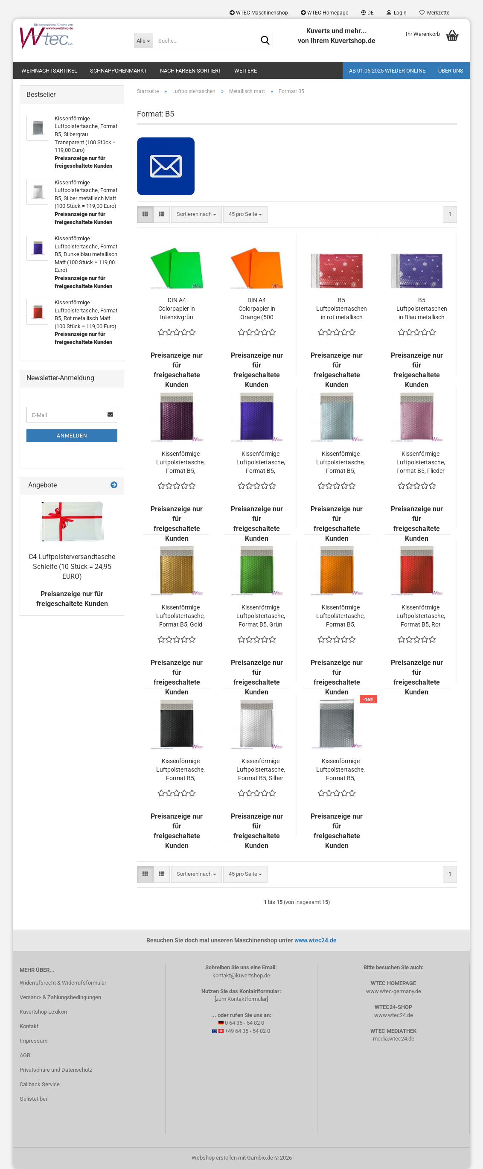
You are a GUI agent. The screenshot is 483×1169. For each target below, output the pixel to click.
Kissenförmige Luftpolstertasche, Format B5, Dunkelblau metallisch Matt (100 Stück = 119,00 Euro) (260, 462)
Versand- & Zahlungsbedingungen (60, 997)
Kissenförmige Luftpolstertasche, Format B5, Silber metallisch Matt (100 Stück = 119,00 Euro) (260, 770)
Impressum (33, 1041)
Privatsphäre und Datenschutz (56, 1070)
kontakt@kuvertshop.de (241, 975)
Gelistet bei (33, 1099)
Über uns (450, 70)
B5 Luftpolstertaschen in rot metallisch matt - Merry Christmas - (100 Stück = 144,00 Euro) (341, 309)
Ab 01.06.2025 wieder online (387, 70)
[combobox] (196, 214)
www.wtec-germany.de (393, 991)
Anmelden (72, 436)
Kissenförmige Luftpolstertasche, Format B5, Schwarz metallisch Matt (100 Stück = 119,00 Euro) (180, 770)
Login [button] (397, 13)
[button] (367, 12)
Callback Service (40, 1084)
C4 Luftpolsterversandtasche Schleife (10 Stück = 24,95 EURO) (72, 566)
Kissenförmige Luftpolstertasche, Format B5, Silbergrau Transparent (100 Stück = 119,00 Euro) (340, 770)
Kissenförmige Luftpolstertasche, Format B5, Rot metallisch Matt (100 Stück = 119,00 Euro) (420, 616)
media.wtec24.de (393, 1038)
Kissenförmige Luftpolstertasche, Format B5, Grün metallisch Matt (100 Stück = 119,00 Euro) (260, 616)
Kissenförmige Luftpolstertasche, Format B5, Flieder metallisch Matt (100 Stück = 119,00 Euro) (420, 462)
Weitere (245, 70)
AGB (25, 1055)
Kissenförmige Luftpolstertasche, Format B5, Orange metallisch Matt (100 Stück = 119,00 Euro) (340, 616)
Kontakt (29, 1026)
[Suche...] (143, 40)
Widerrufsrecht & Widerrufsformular (63, 983)
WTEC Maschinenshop (259, 13)
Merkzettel (435, 13)
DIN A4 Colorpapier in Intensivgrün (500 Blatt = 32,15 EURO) (176, 309)
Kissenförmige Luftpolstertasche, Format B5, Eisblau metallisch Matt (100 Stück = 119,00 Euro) (340, 462)
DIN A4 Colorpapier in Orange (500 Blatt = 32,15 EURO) (257, 309)
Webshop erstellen (214, 1157)
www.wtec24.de (315, 940)
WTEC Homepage (324, 13)
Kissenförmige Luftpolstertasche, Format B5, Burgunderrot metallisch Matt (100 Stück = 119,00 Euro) (180, 462)
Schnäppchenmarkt (118, 70)
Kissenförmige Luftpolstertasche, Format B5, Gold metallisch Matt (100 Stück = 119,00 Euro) (180, 616)
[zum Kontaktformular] (241, 999)
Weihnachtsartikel (49, 70)
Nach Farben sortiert (190, 70)
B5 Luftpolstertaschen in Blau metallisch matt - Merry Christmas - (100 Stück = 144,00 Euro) (421, 309)
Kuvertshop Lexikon (43, 1012)
